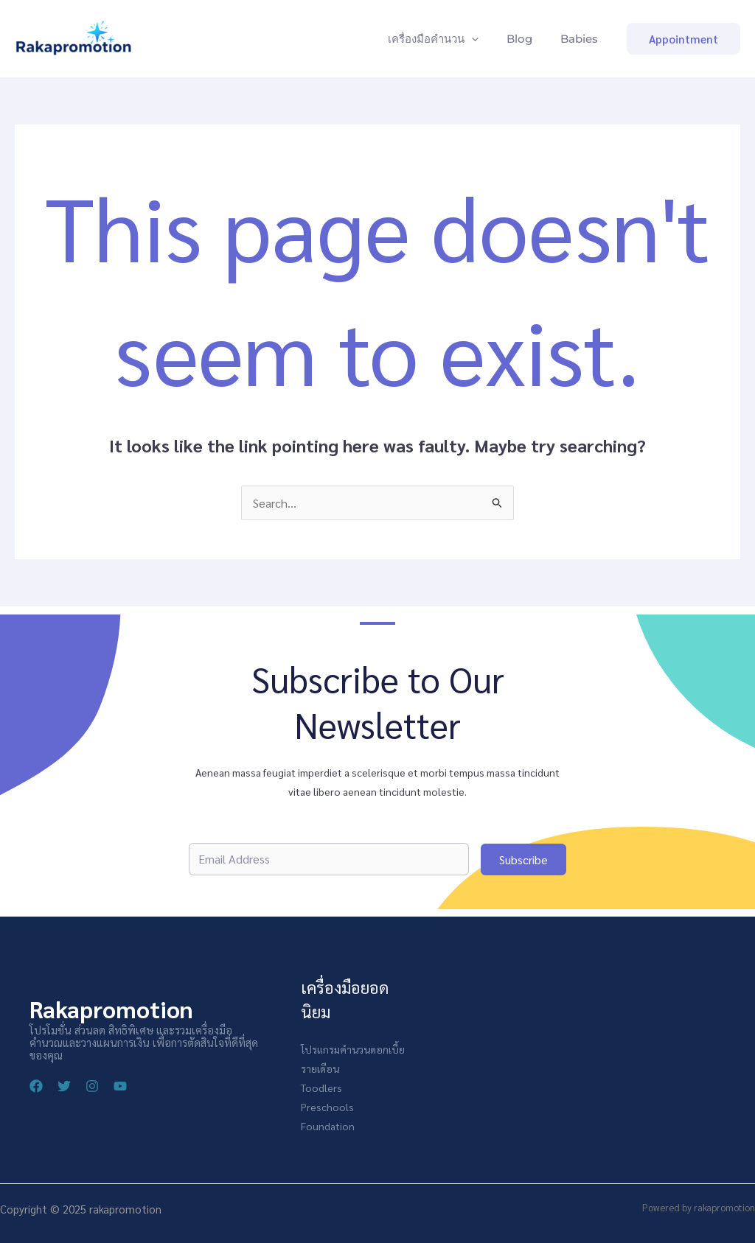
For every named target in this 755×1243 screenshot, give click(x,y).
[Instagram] (92, 1086)
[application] (483, 39)
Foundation (328, 1126)
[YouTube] (120, 1086)
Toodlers (321, 1088)
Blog (526, 39)
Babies (581, 39)
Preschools (327, 1107)
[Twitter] (64, 1086)
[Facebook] (36, 1086)
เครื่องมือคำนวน (444, 39)
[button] (683, 39)
